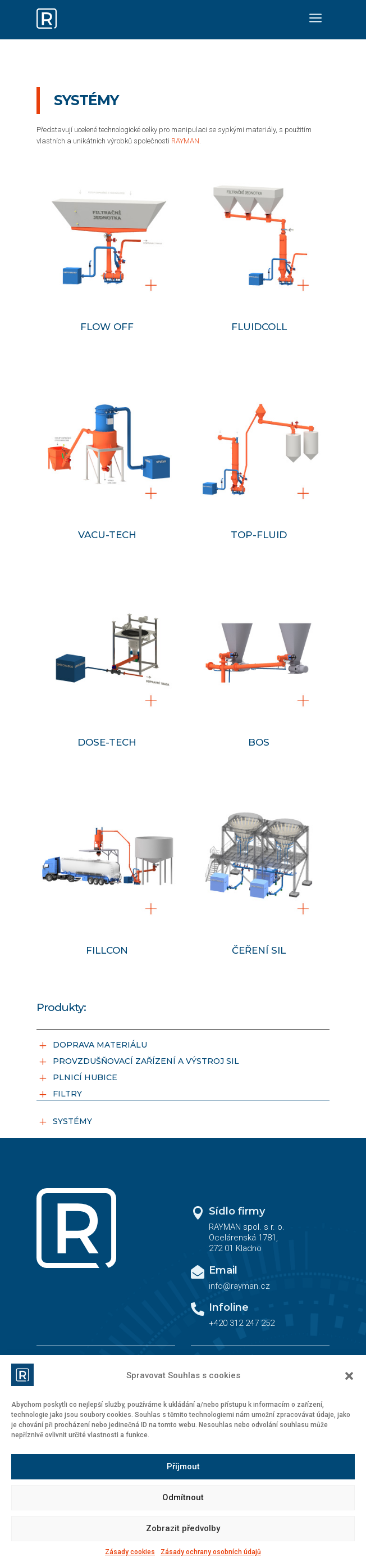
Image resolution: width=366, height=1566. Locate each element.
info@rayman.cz (239, 1286)
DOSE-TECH (106, 742)
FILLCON (107, 950)
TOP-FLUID (259, 534)
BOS (258, 742)
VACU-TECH (107, 534)
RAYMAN (185, 141)
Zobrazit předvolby (183, 1528)
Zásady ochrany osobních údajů (211, 1552)
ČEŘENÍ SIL (259, 950)
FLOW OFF (107, 326)
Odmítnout (183, 1497)
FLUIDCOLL (259, 326)
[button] (349, 1376)
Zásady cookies (130, 1552)
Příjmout (183, 1466)
